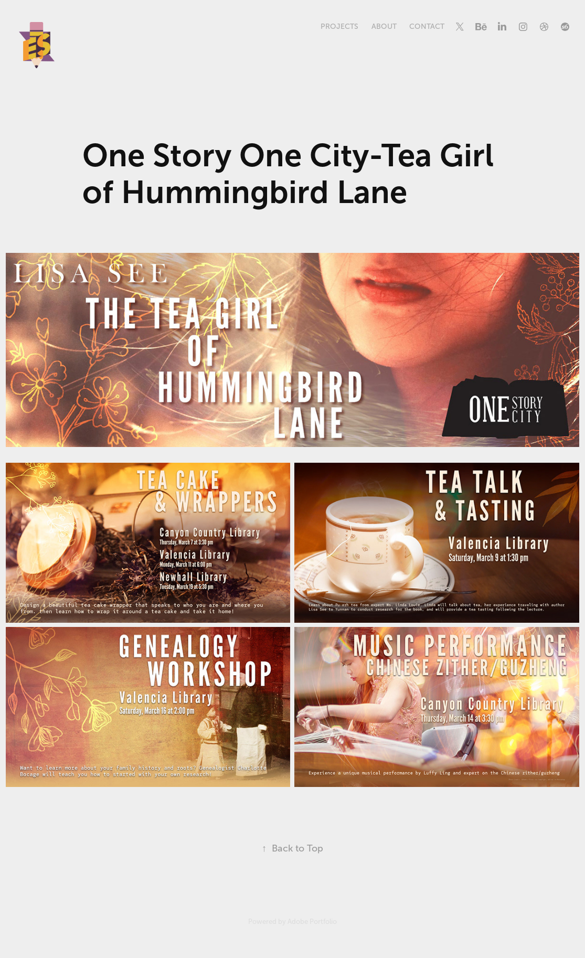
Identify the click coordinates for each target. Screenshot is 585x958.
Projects (339, 26)
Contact (426, 26)
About (384, 26)
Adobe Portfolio (312, 921)
